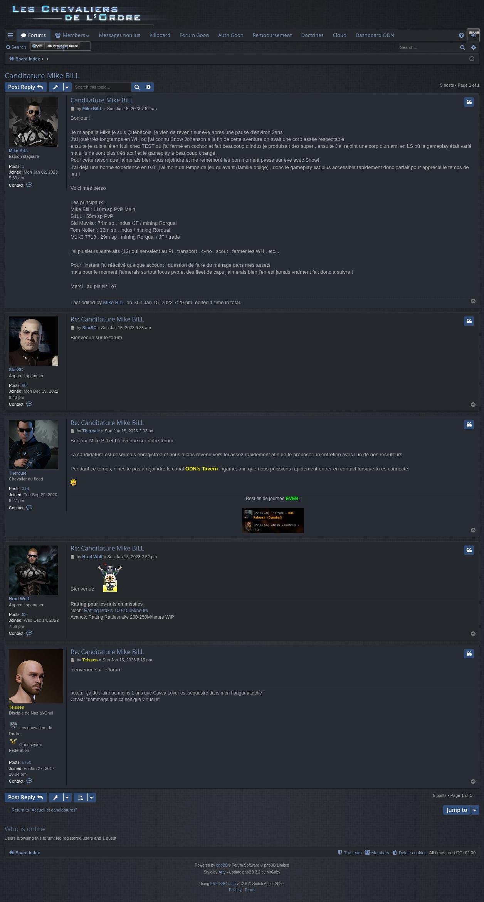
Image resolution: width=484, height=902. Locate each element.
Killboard (160, 35)
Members (74, 35)
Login (62, 47)
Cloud (339, 35)
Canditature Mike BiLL (42, 75)
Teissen (16, 707)
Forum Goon (194, 35)
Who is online (25, 828)
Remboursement (272, 35)
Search (19, 47)
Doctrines (312, 35)
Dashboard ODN (375, 35)
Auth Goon (230, 35)
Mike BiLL (19, 150)
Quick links (12, 37)
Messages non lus (119, 35)
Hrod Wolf (19, 598)
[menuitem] (461, 35)
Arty (221, 872)
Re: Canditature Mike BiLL (107, 319)
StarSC (16, 369)
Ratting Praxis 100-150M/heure (116, 610)
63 (24, 614)
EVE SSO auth (223, 884)
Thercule (18, 473)
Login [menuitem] (475, 37)
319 (25, 488)
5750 (26, 762)
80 (24, 385)
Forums (37, 35)
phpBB (222, 865)
